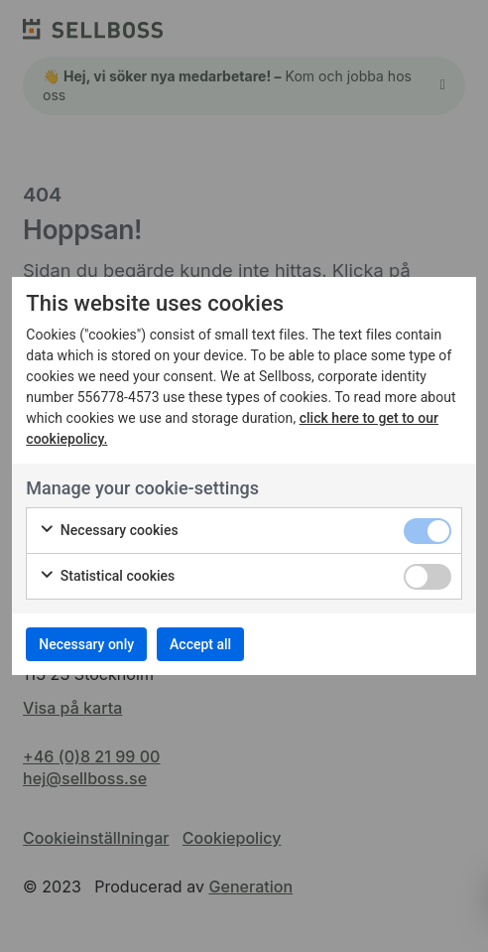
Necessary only (86, 644)
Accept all (200, 644)
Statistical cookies (107, 577)
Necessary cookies (108, 531)
